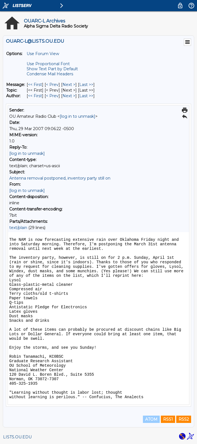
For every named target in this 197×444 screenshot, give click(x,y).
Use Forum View (43, 53)
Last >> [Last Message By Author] (86, 95)
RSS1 (168, 419)
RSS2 (184, 419)
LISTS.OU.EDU (17, 437)
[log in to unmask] (77, 116)
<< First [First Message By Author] (35, 95)
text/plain (18, 227)
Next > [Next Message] (68, 84)
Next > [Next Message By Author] (68, 95)
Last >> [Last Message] (86, 84)
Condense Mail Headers (50, 73)
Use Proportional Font (48, 63)
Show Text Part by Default (52, 68)
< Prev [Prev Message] (52, 84)
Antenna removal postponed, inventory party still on (59, 178)
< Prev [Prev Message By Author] (52, 95)
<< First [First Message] (35, 84)
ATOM (151, 419)
